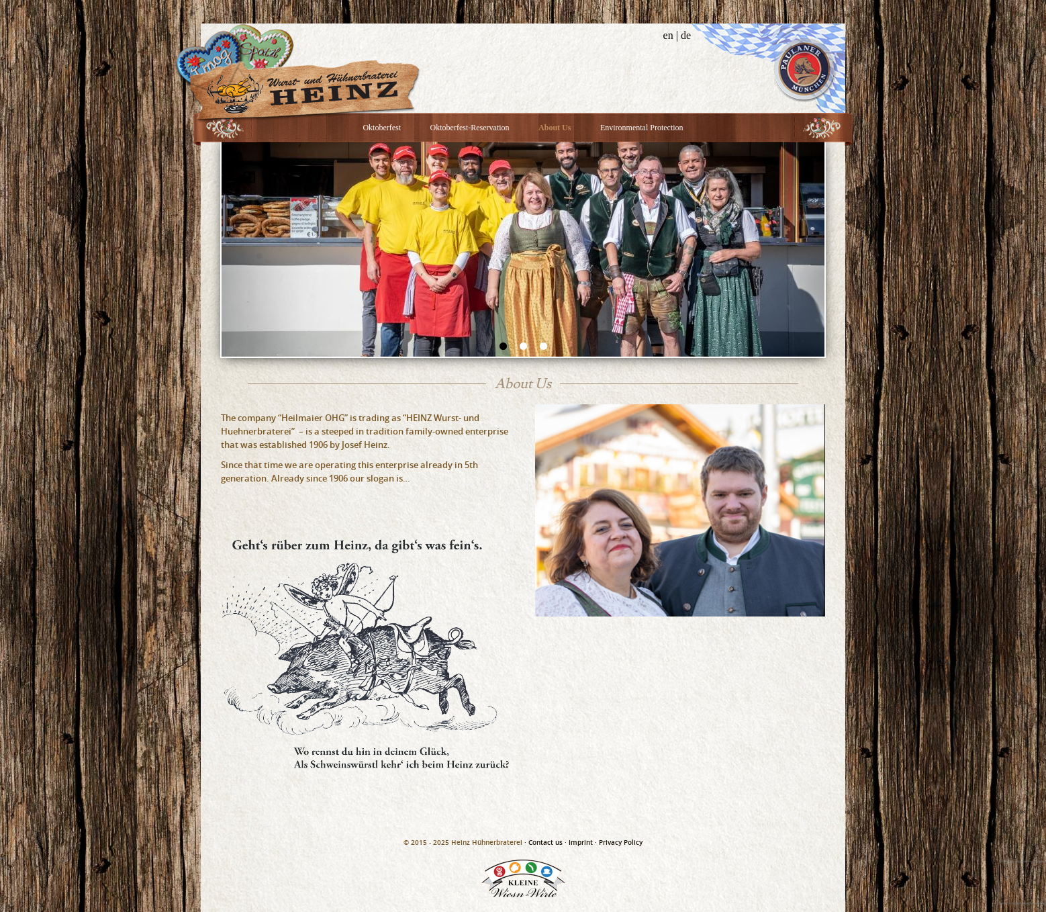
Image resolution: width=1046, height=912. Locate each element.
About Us (554, 127)
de (686, 35)
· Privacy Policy (619, 842)
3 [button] (543, 346)
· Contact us (543, 842)
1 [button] (503, 346)
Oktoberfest (382, 127)
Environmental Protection (641, 127)
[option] (523, 249)
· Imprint (579, 842)
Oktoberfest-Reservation (470, 127)
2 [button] (523, 346)
